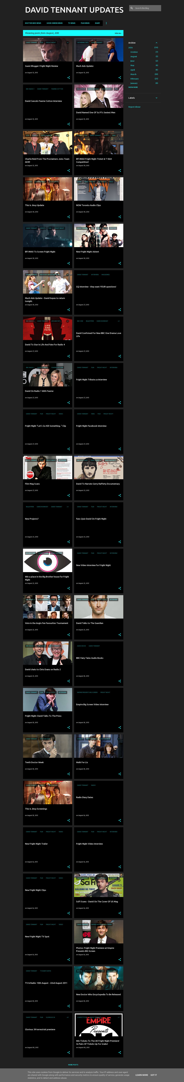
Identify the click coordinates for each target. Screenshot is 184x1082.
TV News (71, 23)
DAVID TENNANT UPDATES (74, 9)
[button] (68, 78)
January (133, 83)
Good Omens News (54, 23)
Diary (97, 23)
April (132, 70)
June (132, 61)
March (133, 74)
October (134, 52)
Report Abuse (134, 107)
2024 (130, 47)
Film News (85, 23)
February (134, 79)
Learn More (141, 1075)
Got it (154, 1075)
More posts (73, 1065)
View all (118, 33)
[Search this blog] (147, 8)
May (132, 65)
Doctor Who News (33, 23)
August (133, 56)
